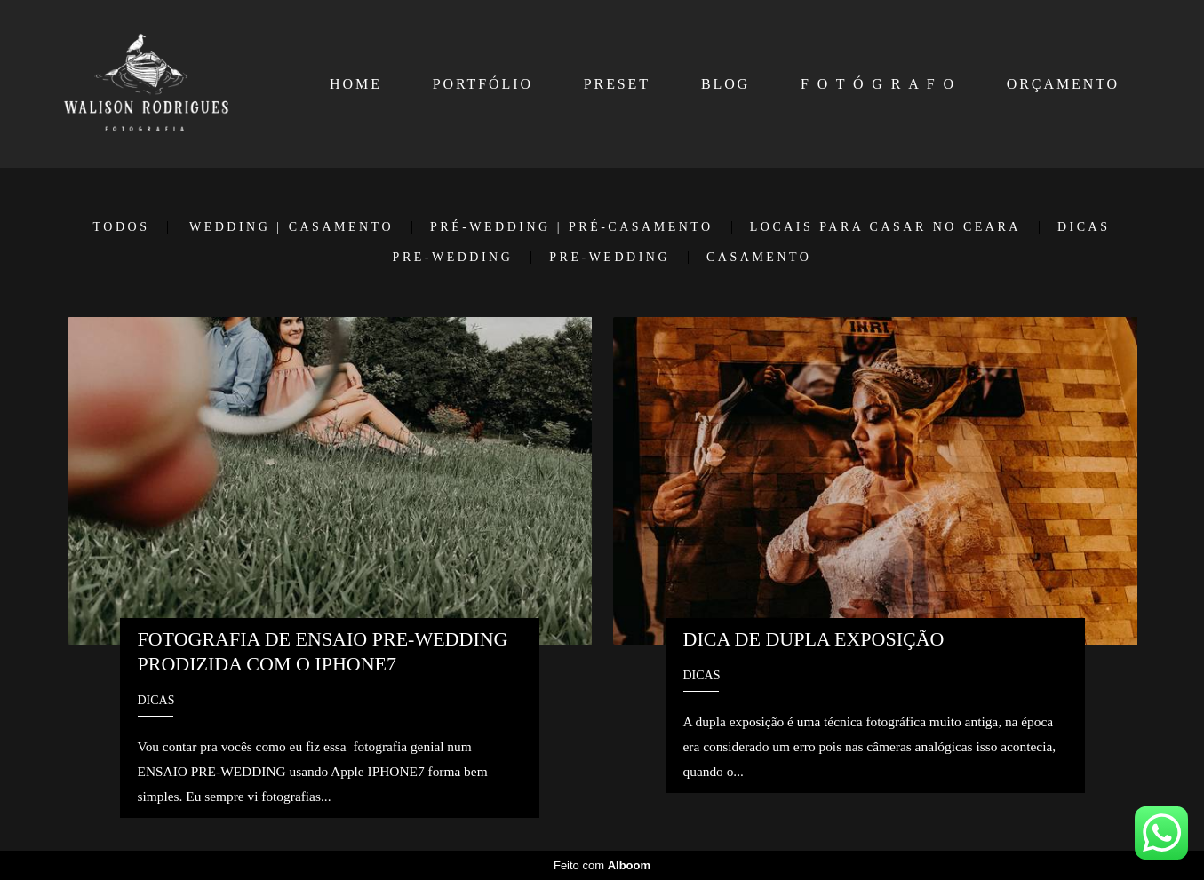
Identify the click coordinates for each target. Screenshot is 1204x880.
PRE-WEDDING (453, 257)
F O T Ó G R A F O (878, 83)
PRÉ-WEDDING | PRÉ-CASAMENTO (572, 227)
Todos (121, 227)
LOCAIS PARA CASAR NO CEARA (885, 227)
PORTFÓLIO (483, 83)
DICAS (1084, 227)
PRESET (617, 83)
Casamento (758, 257)
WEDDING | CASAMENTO (291, 227)
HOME (356, 83)
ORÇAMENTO (1063, 83)
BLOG (725, 83)
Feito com (602, 865)
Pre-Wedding (609, 257)
